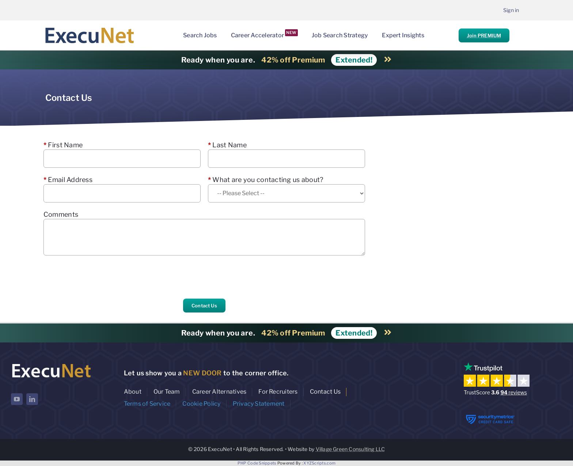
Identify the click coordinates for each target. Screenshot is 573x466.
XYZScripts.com (319, 463)
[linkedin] (32, 399)
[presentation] (99, 277)
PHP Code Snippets (257, 463)
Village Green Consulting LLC (350, 449)
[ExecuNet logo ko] (51, 364)
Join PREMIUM (484, 35)
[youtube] (17, 399)
